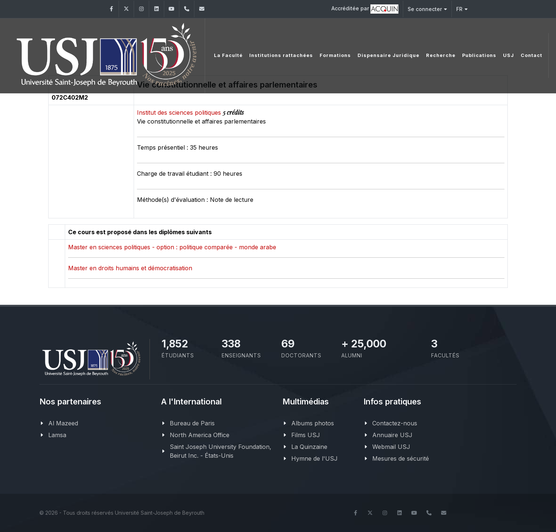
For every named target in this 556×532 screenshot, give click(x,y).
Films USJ (305, 435)
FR (462, 9)
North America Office (199, 435)
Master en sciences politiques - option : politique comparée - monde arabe (172, 247)
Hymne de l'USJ (314, 458)
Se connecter (427, 9)
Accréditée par (364, 9)
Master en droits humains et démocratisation (130, 268)
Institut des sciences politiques (180, 112)
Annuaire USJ (392, 435)
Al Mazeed (63, 423)
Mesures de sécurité (400, 458)
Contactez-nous (394, 423)
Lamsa (57, 435)
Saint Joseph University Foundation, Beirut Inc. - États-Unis (220, 451)
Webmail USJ (391, 446)
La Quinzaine (309, 446)
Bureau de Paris (192, 423)
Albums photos (312, 423)
